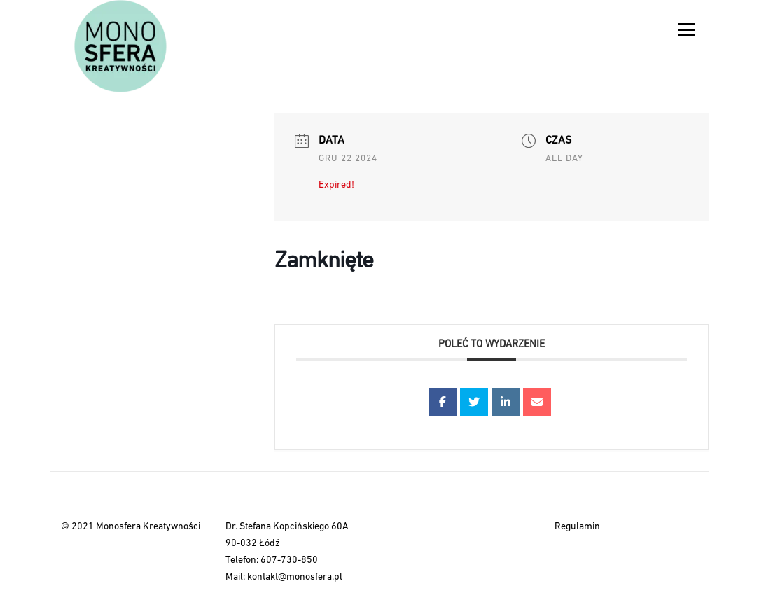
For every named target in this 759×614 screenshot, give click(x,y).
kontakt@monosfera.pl (294, 577)
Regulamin (577, 527)
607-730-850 (289, 560)
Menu (686, 30)
